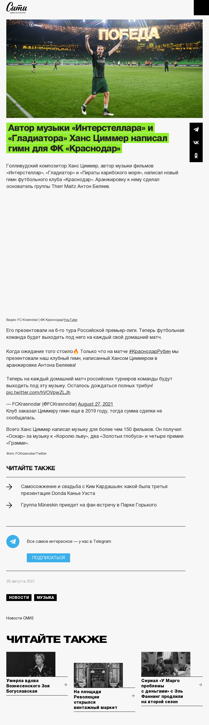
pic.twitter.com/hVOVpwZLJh (38, 392)
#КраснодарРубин (150, 351)
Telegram (196, 129)
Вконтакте (196, 142)
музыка (45, 597)
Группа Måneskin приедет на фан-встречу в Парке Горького (89, 505)
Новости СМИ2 (20, 618)
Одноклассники (196, 155)
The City (17, 7)
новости (19, 597)
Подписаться (48, 557)
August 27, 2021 (95, 404)
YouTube (70, 320)
